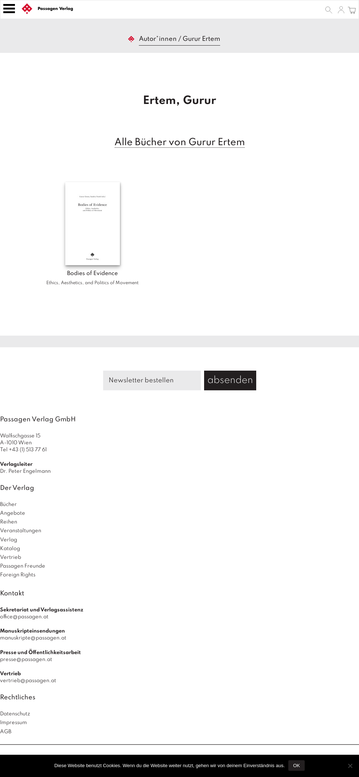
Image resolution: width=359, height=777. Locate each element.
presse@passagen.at (26, 659)
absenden (230, 380)
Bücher (8, 504)
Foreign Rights (17, 574)
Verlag (8, 539)
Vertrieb (10, 557)
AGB (5, 731)
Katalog (10, 548)
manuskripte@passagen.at (33, 638)
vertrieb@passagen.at (28, 680)
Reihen (8, 522)
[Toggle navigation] (9, 8)
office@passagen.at (24, 616)
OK (296, 765)
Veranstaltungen (20, 530)
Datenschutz (15, 713)
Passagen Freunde (22, 566)
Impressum (13, 722)
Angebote (12, 513)
